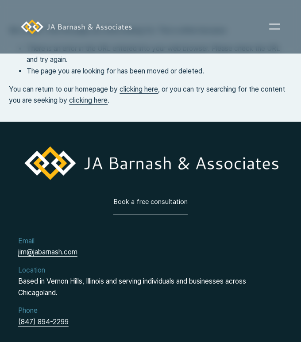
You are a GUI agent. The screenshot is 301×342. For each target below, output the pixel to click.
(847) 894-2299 (43, 322)
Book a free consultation (150, 202)
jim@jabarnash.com (47, 252)
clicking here (139, 89)
